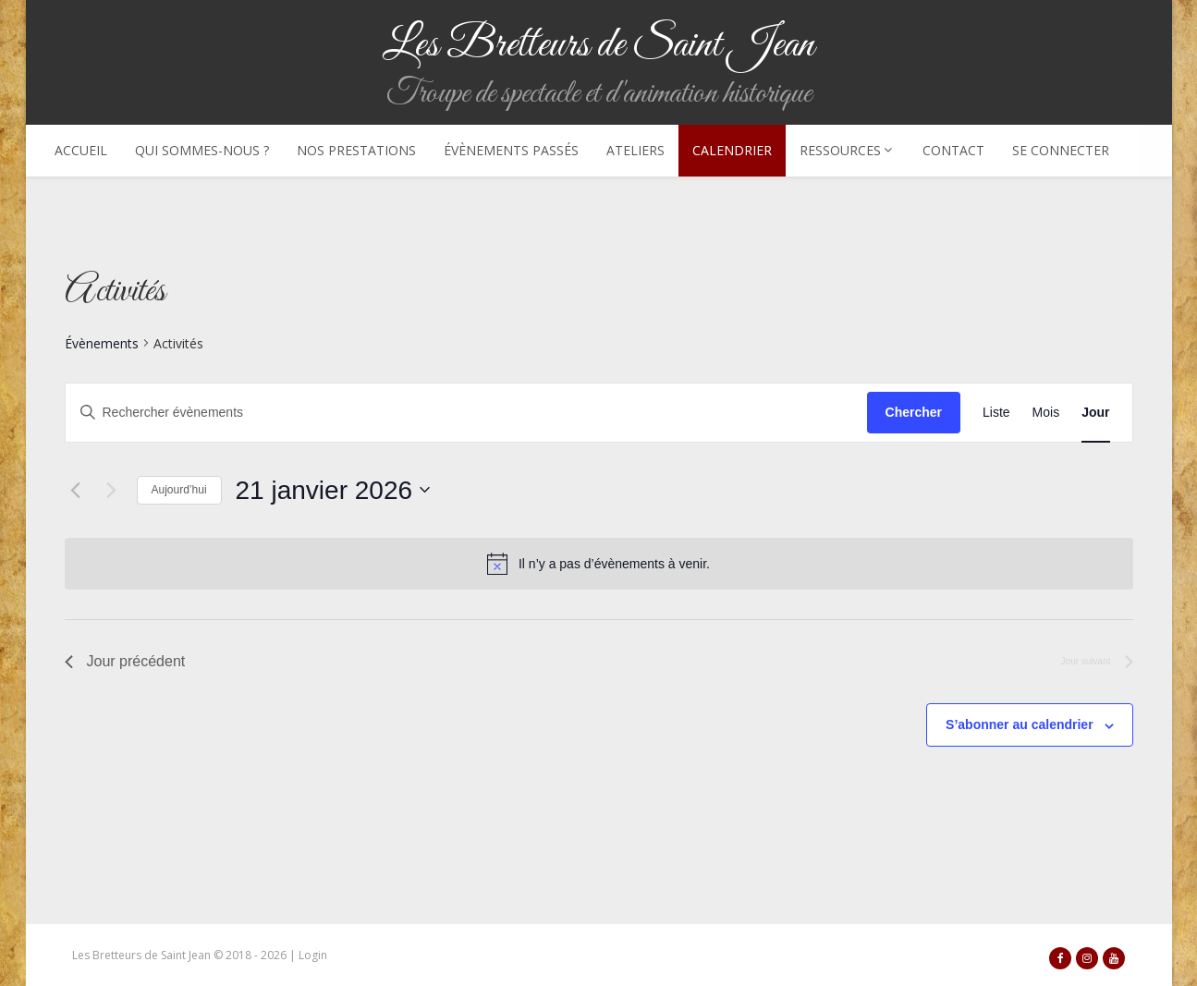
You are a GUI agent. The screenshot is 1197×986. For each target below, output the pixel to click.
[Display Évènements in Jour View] (1095, 412)
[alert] (614, 564)
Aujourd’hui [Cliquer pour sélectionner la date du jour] (179, 489)
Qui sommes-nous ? (202, 150)
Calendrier (732, 150)
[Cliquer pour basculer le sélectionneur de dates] (333, 490)
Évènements (102, 343)
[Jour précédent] (76, 490)
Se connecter (1060, 150)
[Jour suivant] (112, 490)
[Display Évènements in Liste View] (996, 412)
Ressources (847, 150)
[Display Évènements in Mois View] (1046, 412)
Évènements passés (511, 150)
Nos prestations (356, 150)
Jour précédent (125, 661)
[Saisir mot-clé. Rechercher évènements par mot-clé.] (466, 412)
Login (313, 955)
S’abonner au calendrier (1019, 724)
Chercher (914, 412)
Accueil (81, 150)
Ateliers (635, 150)
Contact (953, 150)
